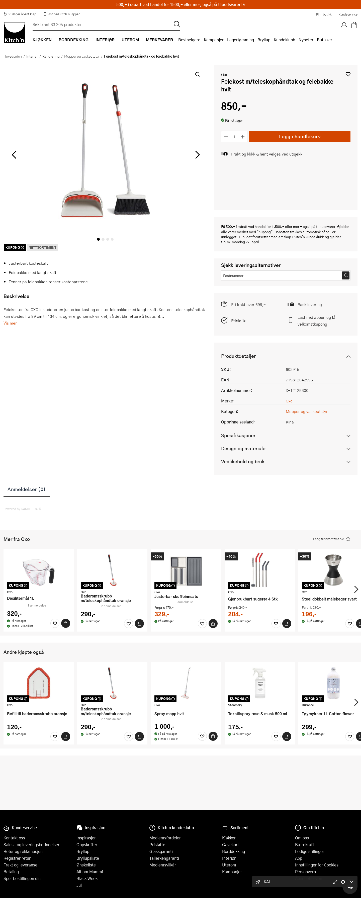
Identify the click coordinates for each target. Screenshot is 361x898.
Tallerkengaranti (164, 858)
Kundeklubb (284, 40)
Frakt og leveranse (20, 865)
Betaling (11, 871)
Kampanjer (214, 40)
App (298, 858)
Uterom (229, 865)
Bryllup (263, 40)
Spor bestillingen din (22, 878)
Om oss (302, 838)
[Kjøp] (65, 623)
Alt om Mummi (89, 871)
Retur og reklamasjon (23, 851)
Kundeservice (347, 14)
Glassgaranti (161, 851)
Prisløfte (238, 320)
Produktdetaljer (238, 356)
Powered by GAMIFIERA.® (22, 509)
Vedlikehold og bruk (242, 461)
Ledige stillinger (309, 851)
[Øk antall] (242, 136)
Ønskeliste (86, 865)
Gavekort (230, 844)
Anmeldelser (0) (27, 489)
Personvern (305, 871)
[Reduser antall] (226, 136)
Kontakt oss (14, 838)
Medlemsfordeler (165, 838)
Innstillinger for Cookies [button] (316, 865)
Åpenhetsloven (308, 878)
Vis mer (10, 323)
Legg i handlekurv (300, 136)
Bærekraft (304, 844)
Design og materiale (243, 448)
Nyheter (306, 40)
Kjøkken (229, 838)
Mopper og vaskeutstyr (82, 56)
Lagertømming (240, 40)
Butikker (324, 40)
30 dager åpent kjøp (20, 14)
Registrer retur (17, 858)
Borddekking (233, 851)
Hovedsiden (13, 56)
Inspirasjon (86, 838)
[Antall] (234, 136)
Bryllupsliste (87, 858)
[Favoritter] (54, 623)
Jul (79, 885)
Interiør (32, 56)
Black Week (87, 878)
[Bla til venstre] (14, 155)
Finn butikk (323, 14)
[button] (348, 74)
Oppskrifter (86, 844)
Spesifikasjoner (238, 435)
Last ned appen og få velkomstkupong (316, 320)
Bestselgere (189, 40)
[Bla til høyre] (196, 155)
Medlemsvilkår (162, 865)
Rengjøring (51, 56)
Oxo (224, 74)
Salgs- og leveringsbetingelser (31, 844)
